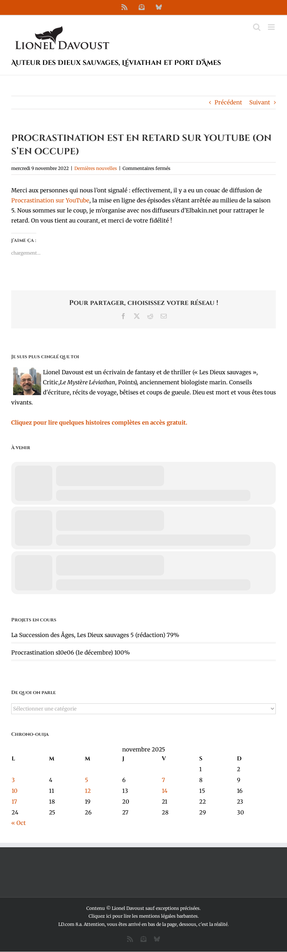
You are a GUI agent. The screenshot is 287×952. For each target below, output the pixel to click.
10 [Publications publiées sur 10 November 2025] (15, 790)
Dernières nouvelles (95, 168)
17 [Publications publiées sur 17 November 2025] (14, 801)
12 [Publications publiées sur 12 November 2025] (88, 790)
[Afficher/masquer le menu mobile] (272, 27)
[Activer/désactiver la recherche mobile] (256, 27)
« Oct (18, 822)
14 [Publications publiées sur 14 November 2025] (164, 790)
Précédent (228, 102)
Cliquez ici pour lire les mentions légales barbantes (143, 916)
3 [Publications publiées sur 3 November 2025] (13, 780)
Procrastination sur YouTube (50, 200)
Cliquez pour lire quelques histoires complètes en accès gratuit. (99, 422)
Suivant (259, 102)
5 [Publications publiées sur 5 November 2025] (86, 780)
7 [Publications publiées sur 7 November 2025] (163, 780)
